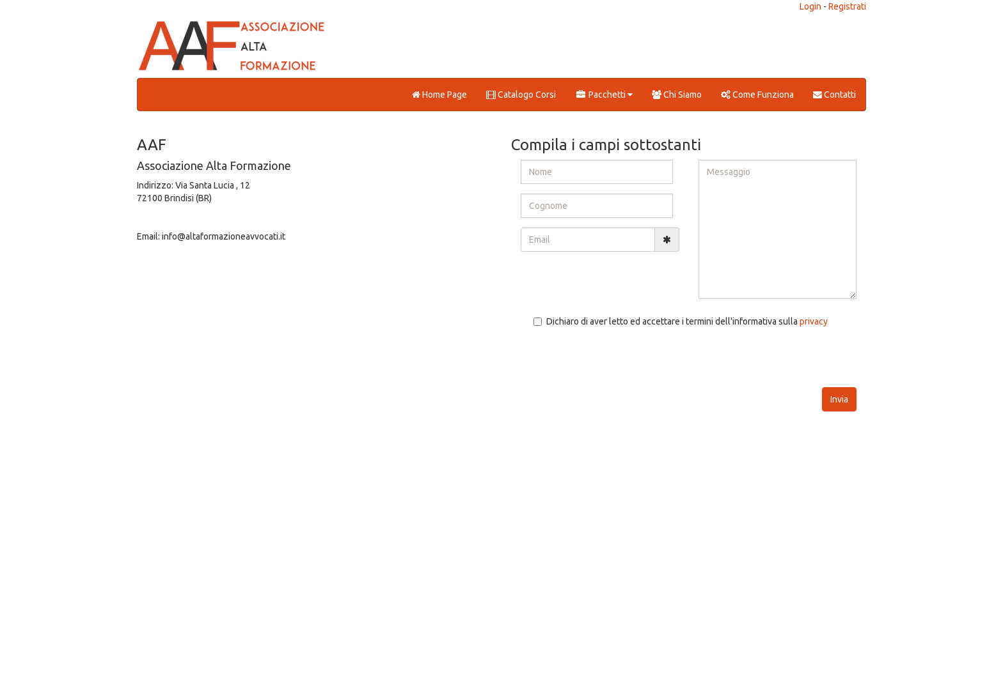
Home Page (439, 94)
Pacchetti (604, 94)
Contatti (834, 94)
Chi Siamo (677, 94)
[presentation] (618, 362)
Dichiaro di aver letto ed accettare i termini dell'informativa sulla (680, 321)
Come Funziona (757, 94)
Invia (839, 399)
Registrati (847, 6)
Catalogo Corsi (521, 94)
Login (810, 6)
